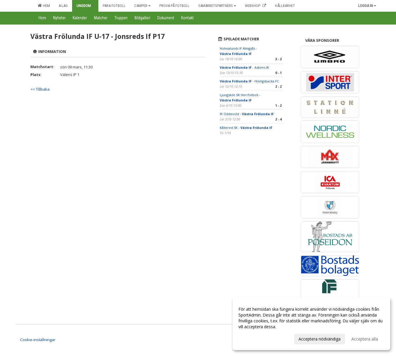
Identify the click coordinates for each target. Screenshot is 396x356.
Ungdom (85, 6)
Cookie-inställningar (37, 339)
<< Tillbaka (40, 89)
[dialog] (311, 324)
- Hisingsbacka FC (249, 81)
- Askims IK (244, 67)
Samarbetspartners (217, 6)
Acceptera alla (364, 339)
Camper (142, 6)
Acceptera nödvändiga (320, 339)
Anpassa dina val (254, 338)
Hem (44, 5)
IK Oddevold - (247, 114)
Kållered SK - (246, 127)
